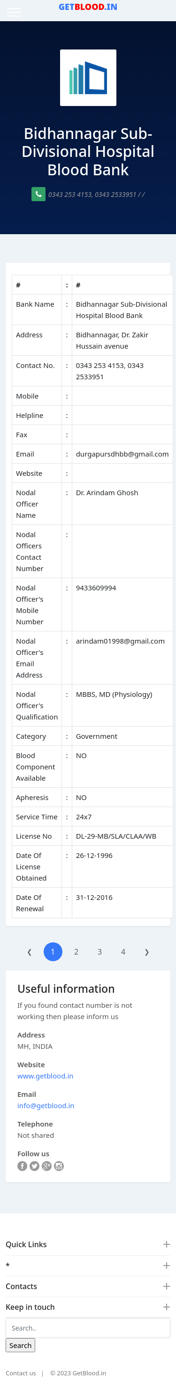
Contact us (21, 1373)
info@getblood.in (46, 1105)
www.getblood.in (45, 1075)
